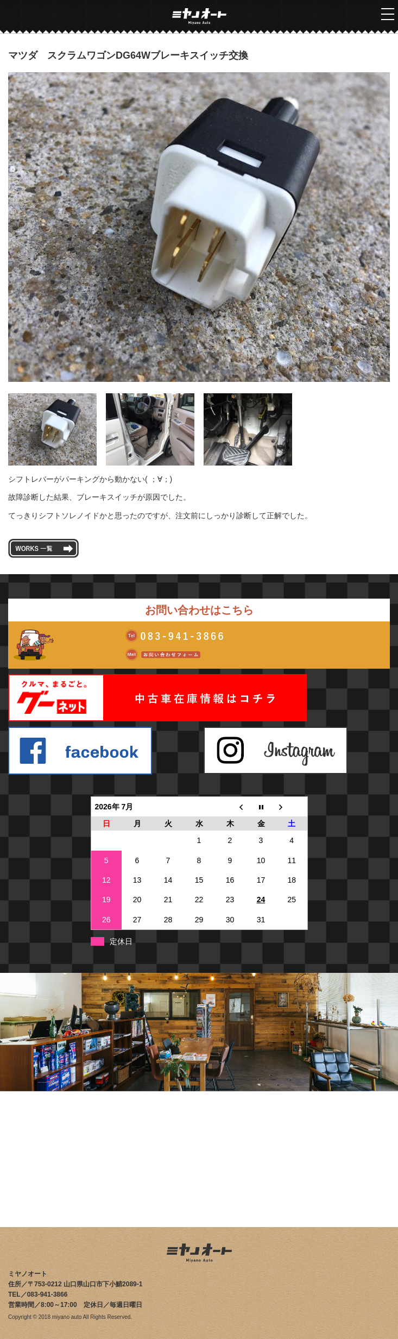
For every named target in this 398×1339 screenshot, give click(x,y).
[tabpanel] (199, 227)
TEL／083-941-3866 (37, 1294)
